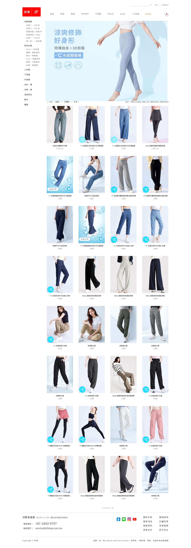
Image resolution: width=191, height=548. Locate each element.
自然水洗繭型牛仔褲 (60, 146)
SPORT (85, 14)
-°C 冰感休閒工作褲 (60, 346)
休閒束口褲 (92, 346)
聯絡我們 (148, 526)
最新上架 (145, 102)
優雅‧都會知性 (32, 52)
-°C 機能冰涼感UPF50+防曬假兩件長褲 (60, 446)
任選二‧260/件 (32, 25)
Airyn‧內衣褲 (31, 49)
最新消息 (148, 521)
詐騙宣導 (164, 521)
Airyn (122, 14)
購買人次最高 (136, 102)
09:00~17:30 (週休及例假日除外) (52, 517)
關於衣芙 (148, 517)
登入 (156, 5)
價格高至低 (154, 102)
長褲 (75, 102)
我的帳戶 (165, 5)
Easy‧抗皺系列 (32, 59)
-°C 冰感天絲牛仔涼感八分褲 (123, 246)
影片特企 (164, 530)
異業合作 (148, 530)
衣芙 (51, 102)
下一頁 (111, 508)
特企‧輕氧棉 (31, 56)
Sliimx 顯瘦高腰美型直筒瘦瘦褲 (123, 396)
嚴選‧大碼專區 (32, 62)
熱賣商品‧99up (32, 35)
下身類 (98, 14)
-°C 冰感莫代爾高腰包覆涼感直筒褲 (123, 196)
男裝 (62, 14)
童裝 (73, 14)
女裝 (52, 14)
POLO (111, 14)
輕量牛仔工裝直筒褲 (92, 196)
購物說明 (164, 517)
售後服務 (164, 526)
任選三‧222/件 (32, 28)
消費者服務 (29, 517)
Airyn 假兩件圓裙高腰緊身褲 (155, 146)
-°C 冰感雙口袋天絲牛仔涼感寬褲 (91, 146)
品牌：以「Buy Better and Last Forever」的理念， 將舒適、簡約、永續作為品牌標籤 (131, 541)
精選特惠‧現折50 (33, 32)
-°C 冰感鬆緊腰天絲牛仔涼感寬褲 (59, 196)
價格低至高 (164, 102)
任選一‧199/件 (32, 38)
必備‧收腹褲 (31, 65)
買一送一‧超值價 (33, 41)
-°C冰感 (135, 14)
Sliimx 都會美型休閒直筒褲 (91, 296)
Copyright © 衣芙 (30, 541)
